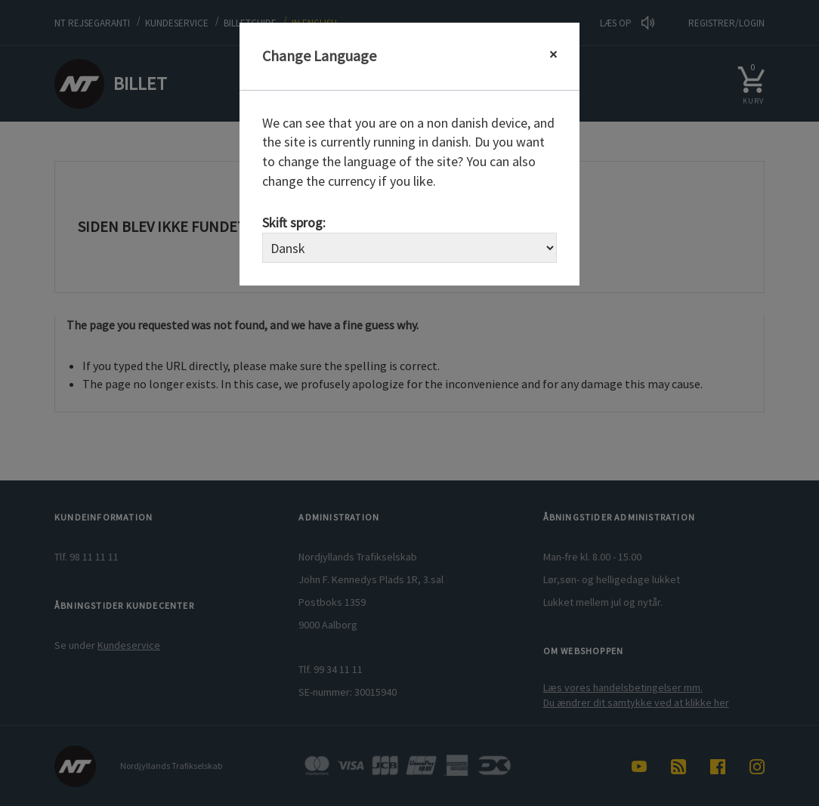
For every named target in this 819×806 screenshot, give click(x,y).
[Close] (553, 55)
